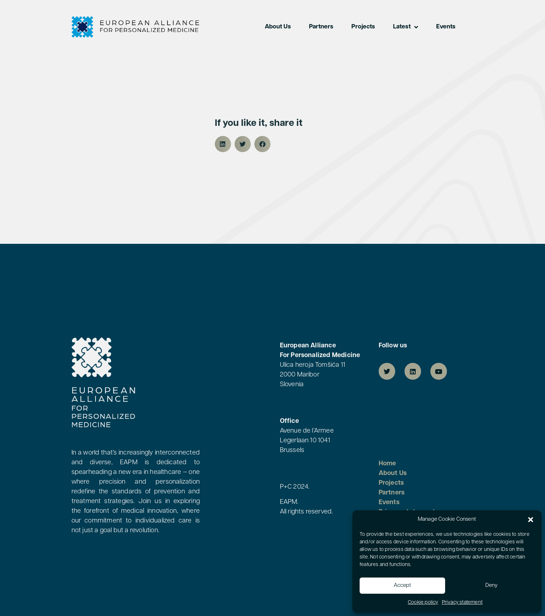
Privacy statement (462, 602)
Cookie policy (423, 602)
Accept (402, 585)
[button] (530, 519)
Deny (491, 585)
